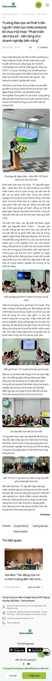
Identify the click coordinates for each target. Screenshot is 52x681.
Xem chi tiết (34, 587)
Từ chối (13, 675)
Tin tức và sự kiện (28, 14)
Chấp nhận (34, 675)
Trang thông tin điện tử (10, 14)
